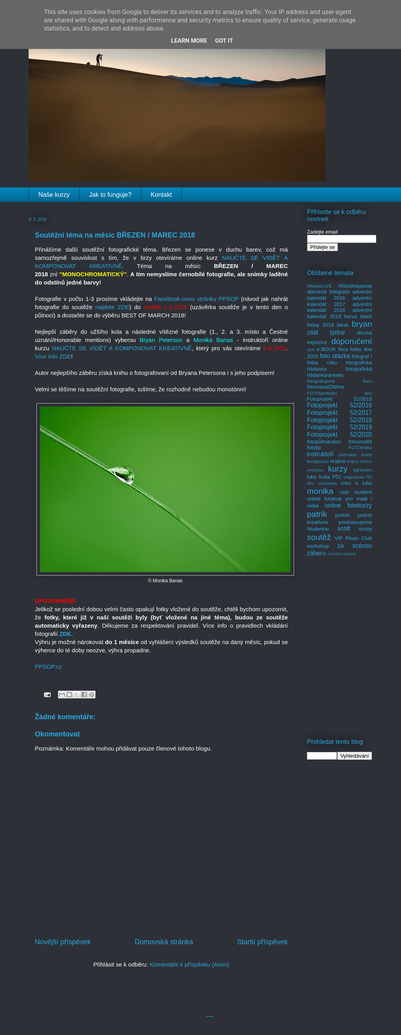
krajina (337, 461)
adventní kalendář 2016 (339, 295)
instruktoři (320, 454)
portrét (342, 515)
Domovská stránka (164, 942)
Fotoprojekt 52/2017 (339, 412)
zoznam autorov (341, 554)
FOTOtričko (360, 447)
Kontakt (161, 194)
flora (343, 349)
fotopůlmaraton (324, 442)
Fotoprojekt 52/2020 (339, 434)
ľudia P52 (330, 477)
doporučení (351, 341)
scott (343, 528)
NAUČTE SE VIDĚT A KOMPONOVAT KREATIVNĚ (122, 348)
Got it (224, 40)
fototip (314, 447)
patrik (317, 513)
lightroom (362, 469)
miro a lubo (356, 483)
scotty (365, 529)
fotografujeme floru (339, 380)
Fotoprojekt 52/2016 (339, 405)
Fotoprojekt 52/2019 (339, 427)
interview (348, 454)
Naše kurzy (54, 194)
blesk (343, 325)
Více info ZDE (53, 356)
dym (311, 349)
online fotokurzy (348, 505)
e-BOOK (326, 349)
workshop (318, 546)
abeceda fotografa (328, 292)
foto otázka (335, 356)
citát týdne (326, 332)
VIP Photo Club (353, 538)
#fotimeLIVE (319, 285)
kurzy (338, 468)
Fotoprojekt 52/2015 (339, 399)
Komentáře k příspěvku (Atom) (189, 964)
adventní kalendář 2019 (339, 313)
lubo (312, 477)
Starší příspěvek (262, 942)
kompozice (318, 461)
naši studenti (356, 492)
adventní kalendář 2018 (339, 307)
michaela (327, 483)
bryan (362, 323)
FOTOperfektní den (339, 393)
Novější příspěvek (63, 942)
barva (350, 316)
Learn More (189, 40)
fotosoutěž (360, 442)
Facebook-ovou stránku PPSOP (196, 298)
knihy (366, 454)
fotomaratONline (325, 387)
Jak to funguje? (110, 194)
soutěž (319, 537)
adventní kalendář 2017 (339, 301)
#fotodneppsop (355, 286)
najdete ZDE (112, 307)
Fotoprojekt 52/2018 (339, 420)
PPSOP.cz (48, 666)
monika (320, 490)
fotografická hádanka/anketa (339, 372)
